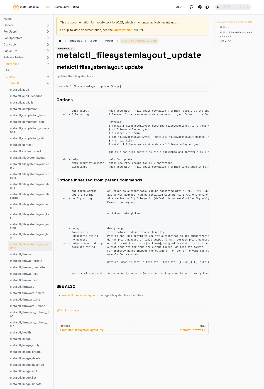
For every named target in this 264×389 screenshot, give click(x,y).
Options (224, 27)
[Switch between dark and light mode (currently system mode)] (207, 7)
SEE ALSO (225, 41)
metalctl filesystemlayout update (234, 22)
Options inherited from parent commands (236, 34)
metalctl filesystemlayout (79, 295)
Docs (47, 7)
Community (61, 7)
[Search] (233, 7)
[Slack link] (200, 7)
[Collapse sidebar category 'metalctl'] (48, 83)
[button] (26, 25)
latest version (123, 30)
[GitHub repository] (191, 7)
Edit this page (68, 310)
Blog (76, 7)
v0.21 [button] (179, 7)
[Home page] (60, 41)
